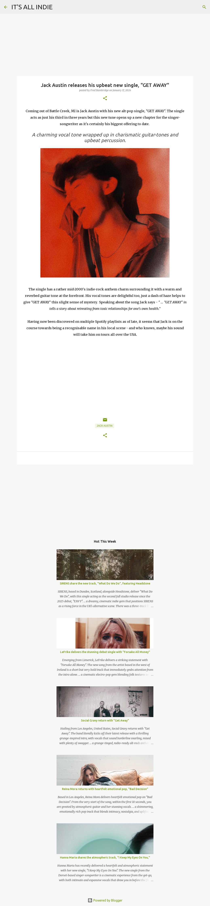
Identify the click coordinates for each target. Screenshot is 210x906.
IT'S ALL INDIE (32, 7)
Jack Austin (104, 425)
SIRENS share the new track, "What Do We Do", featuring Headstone (105, 583)
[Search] (204, 7)
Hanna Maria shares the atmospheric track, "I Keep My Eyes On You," (105, 857)
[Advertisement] (105, 498)
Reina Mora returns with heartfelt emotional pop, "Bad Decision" (105, 789)
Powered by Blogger (105, 900)
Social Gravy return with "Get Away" (105, 720)
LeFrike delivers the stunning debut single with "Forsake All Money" (105, 652)
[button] (105, 98)
